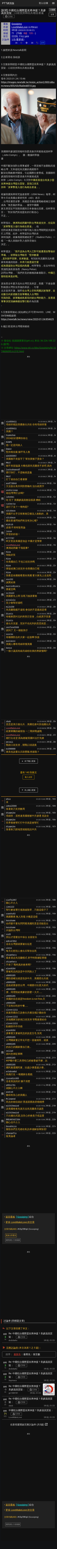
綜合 (19, 1216)
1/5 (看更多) (18, 39)
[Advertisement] (28, 388)
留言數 (36, 1354)
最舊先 (26, 1354)
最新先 (17, 1354)
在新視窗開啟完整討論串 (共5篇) (29, 1424)
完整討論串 (12, 1347)
